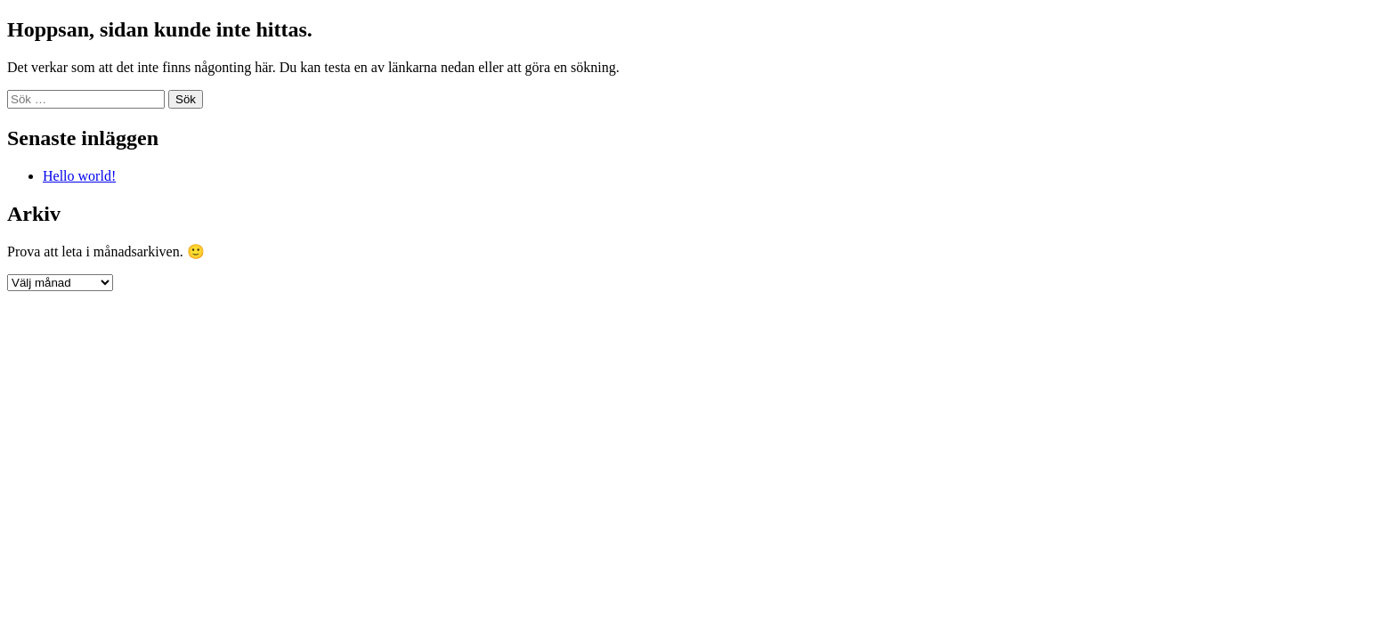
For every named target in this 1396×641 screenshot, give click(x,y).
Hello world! (79, 175)
